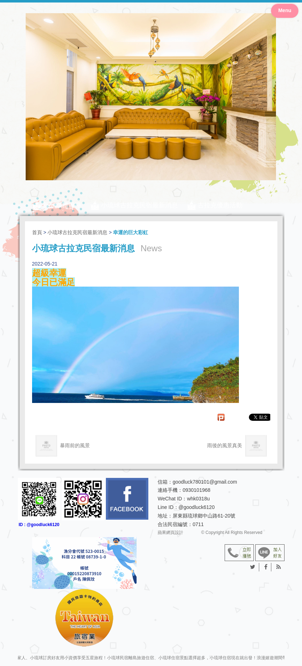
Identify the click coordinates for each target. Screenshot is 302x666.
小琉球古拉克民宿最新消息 (139, 205)
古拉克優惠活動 (220, 205)
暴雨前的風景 (63, 445)
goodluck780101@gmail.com (205, 482)
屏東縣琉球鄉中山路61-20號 (204, 516)
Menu (284, 10)
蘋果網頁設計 (170, 532)
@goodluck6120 (197, 507)
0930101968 (196, 490)
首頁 (37, 232)
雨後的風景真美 (237, 445)
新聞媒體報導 (62, 205)
